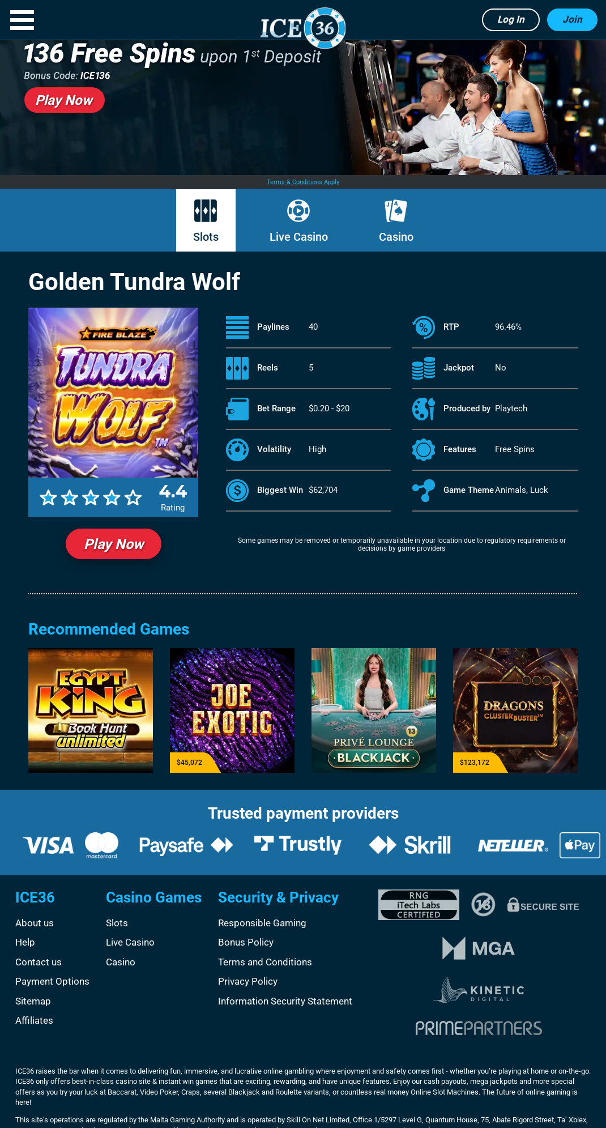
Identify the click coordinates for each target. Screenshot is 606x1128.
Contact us (38, 962)
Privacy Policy (248, 981)
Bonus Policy (246, 942)
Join (572, 19)
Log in (510, 19)
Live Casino (299, 237)
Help (25, 942)
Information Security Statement (285, 1001)
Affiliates (34, 1020)
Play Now (113, 544)
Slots (206, 237)
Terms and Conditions (265, 962)
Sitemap (33, 1001)
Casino (396, 237)
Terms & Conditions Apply (303, 182)
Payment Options (52, 981)
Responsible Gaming (262, 923)
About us (34, 923)
